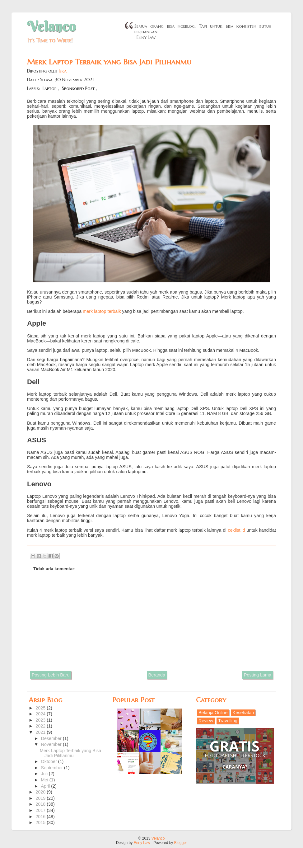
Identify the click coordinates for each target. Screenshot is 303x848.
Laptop (50, 88)
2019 (41, 798)
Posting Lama (257, 674)
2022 (41, 725)
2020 (41, 791)
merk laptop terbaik (102, 311)
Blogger (180, 843)
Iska (62, 71)
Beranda (156, 674)
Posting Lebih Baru (51, 674)
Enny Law (142, 843)
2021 (41, 732)
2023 (41, 720)
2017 (41, 810)
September (52, 767)
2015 (41, 822)
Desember (52, 738)
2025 (41, 707)
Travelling (227, 720)
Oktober (49, 761)
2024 (41, 713)
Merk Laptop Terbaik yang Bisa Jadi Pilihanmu (70, 753)
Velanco (51, 26)
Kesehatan (243, 712)
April (46, 786)
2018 (41, 804)
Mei (45, 779)
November (52, 744)
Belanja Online (213, 712)
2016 (41, 816)
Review (205, 720)
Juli (45, 773)
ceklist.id (236, 530)
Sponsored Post (78, 88)
